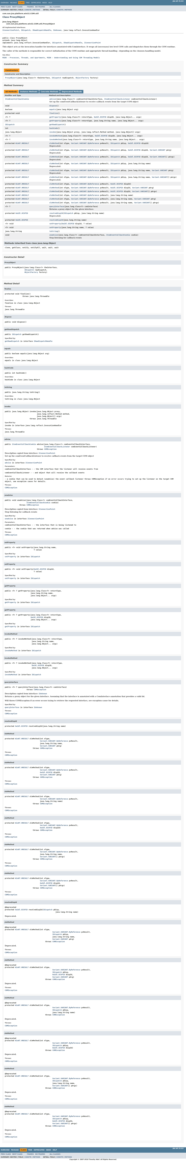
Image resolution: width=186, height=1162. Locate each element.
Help (50, 3)
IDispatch (25, 30)
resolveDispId (56, 213)
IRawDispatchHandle (41, 30)
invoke (52, 132)
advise (52, 99)
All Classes (55, 7)
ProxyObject (11, 78)
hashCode (53, 128)
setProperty (55, 224)
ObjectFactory (82, 78)
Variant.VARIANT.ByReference (85, 143)
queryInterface (56, 206)
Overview (5, 3)
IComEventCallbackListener (117, 99)
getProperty (55, 117)
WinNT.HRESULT (22, 143)
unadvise (53, 235)
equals (52, 109)
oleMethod (54, 143)
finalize (53, 113)
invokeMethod (55, 136)
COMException (50, 449)
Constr (28, 10)
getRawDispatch (56, 124)
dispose (53, 106)
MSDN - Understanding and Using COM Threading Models (73, 58)
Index (44, 3)
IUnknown (57, 30)
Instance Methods (28, 92)
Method (36, 10)
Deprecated (36, 3)
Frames (30, 7)
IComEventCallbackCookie (17, 99)
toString (53, 231)
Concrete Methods (49, 92)
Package (13, 3)
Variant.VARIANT (157, 150)
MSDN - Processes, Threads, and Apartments (23, 58)
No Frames (40, 7)
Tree (28, 3)
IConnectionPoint (10, 30)
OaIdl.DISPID (100, 117)
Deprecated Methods (72, 92)
